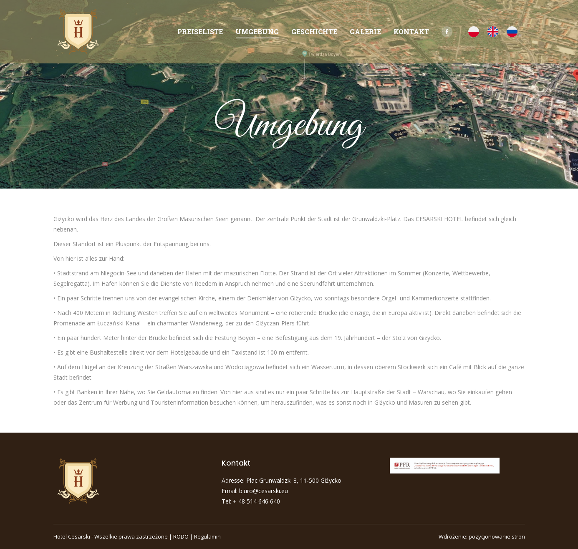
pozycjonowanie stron (497, 536)
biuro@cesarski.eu (263, 491)
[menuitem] (200, 32)
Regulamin (207, 536)
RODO (181, 536)
